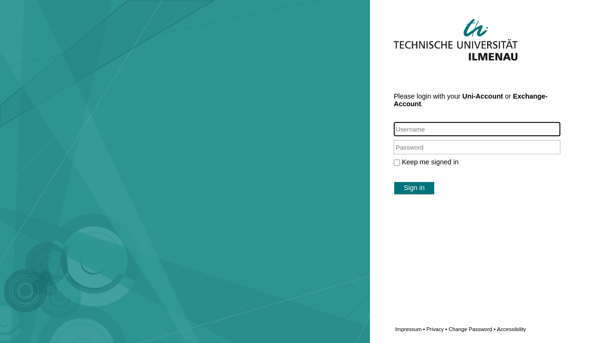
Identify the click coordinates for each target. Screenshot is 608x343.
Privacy (436, 329)
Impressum (410, 329)
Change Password (487, 329)
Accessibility (511, 329)
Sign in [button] (414, 188)
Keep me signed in (430, 162)
